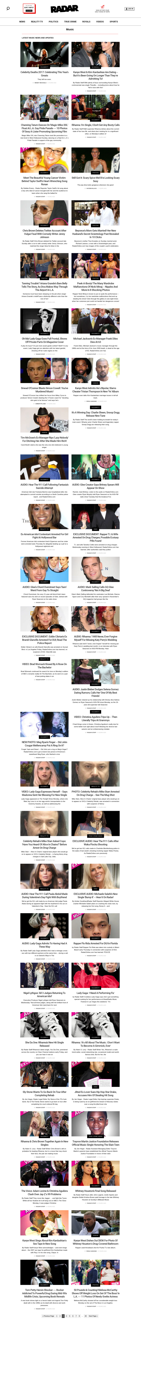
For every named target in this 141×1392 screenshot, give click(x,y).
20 (86, 1316)
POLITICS (53, 21)
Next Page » (93, 1316)
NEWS (22, 21)
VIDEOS (100, 21)
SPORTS (114, 21)
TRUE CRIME (70, 21)
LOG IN (129, 9)
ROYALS (86, 21)
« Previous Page (48, 1316)
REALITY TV (37, 21)
